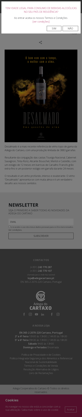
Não (70, 28)
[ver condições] (41, 21)
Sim (54, 28)
